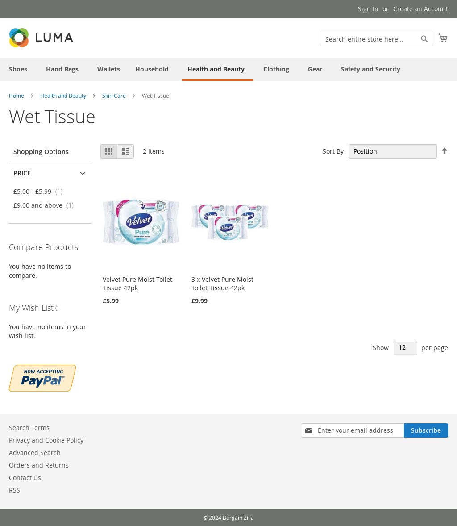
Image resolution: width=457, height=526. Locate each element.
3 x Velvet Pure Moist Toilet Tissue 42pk (222, 283)
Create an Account (420, 8)
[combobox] (376, 39)
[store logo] (42, 37)
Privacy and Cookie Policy (46, 440)
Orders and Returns (39, 465)
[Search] (424, 39)
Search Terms (29, 427)
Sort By (333, 151)
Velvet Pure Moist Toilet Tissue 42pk (137, 283)
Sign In (368, 8)
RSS (14, 490)
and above (46, 205)
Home (17, 95)
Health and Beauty (63, 95)
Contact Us (25, 477)
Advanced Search (35, 452)
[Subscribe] (426, 430)
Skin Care (114, 95)
